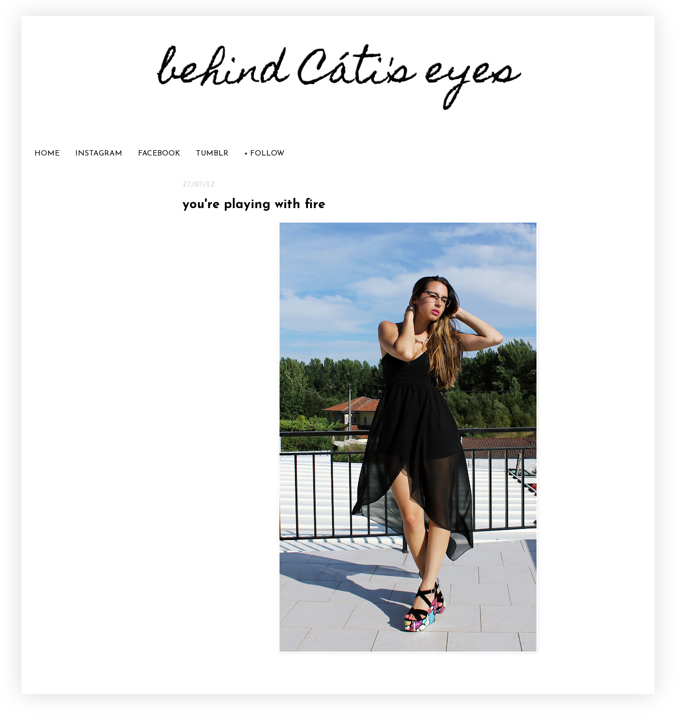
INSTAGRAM (98, 154)
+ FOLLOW (264, 154)
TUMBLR (212, 154)
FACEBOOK (159, 154)
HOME (47, 154)
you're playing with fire (253, 204)
